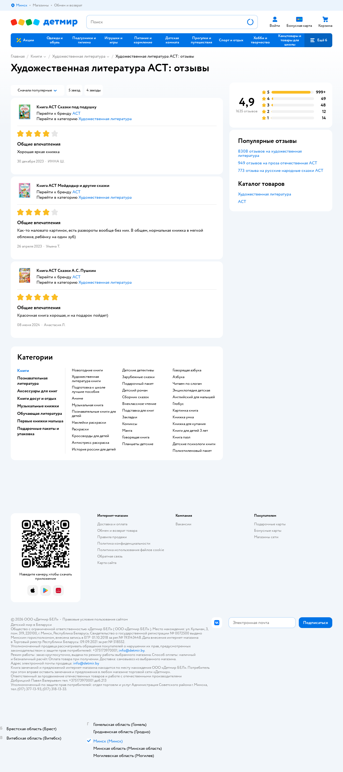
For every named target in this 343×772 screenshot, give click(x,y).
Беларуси (44, 624)
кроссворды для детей (90, 436)
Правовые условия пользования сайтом (95, 619)
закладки (129, 417)
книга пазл (181, 437)
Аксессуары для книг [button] (37, 391)
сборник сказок (135, 397)
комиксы (129, 424)
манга (127, 431)
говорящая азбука (187, 370)
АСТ (242, 201)
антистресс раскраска (90, 443)
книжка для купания (189, 424)
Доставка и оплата (112, 524)
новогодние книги (87, 370)
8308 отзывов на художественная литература (270, 153)
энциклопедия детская (191, 390)
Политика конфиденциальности (123, 543)
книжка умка (183, 417)
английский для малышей (194, 397)
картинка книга (185, 410)
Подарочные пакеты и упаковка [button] (38, 431)
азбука (178, 377)
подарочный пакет (138, 384)
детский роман (135, 390)
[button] (318, 40)
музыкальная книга (87, 405)
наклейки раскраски (89, 422)
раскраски (80, 429)
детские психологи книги (194, 444)
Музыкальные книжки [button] (38, 406)
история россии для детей (94, 449)
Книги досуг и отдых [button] (36, 398)
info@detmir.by (131, 650)
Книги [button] (23, 370)
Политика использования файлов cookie (130, 550)
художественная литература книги (86, 379)
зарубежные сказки (138, 377)
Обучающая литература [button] (39, 413)
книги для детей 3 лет (190, 431)
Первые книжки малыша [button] (40, 421)
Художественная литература (78, 56)
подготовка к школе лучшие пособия (88, 389)
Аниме (77, 398)
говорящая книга (135, 437)
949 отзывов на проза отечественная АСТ (277, 163)
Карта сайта (106, 562)
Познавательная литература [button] (32, 380)
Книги (36, 56)
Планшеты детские (137, 444)
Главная (18, 56)
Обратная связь (109, 556)
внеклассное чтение (139, 404)
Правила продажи (112, 537)
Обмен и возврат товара (117, 530)
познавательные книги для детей (94, 413)
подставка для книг (138, 410)
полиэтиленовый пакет (192, 451)
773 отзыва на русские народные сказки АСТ (280, 170)
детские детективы (138, 370)
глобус (178, 404)
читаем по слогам (187, 384)
